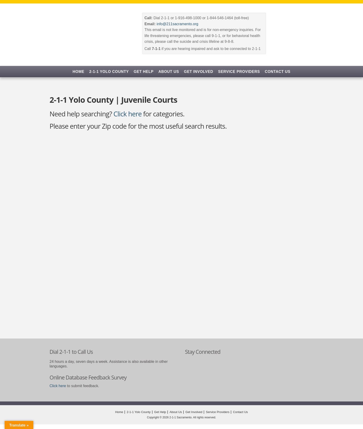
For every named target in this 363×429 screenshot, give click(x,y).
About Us (168, 72)
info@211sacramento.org (177, 24)
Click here (127, 113)
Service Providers (239, 72)
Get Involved (198, 72)
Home (78, 72)
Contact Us (278, 72)
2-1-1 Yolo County (109, 72)
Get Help (143, 72)
